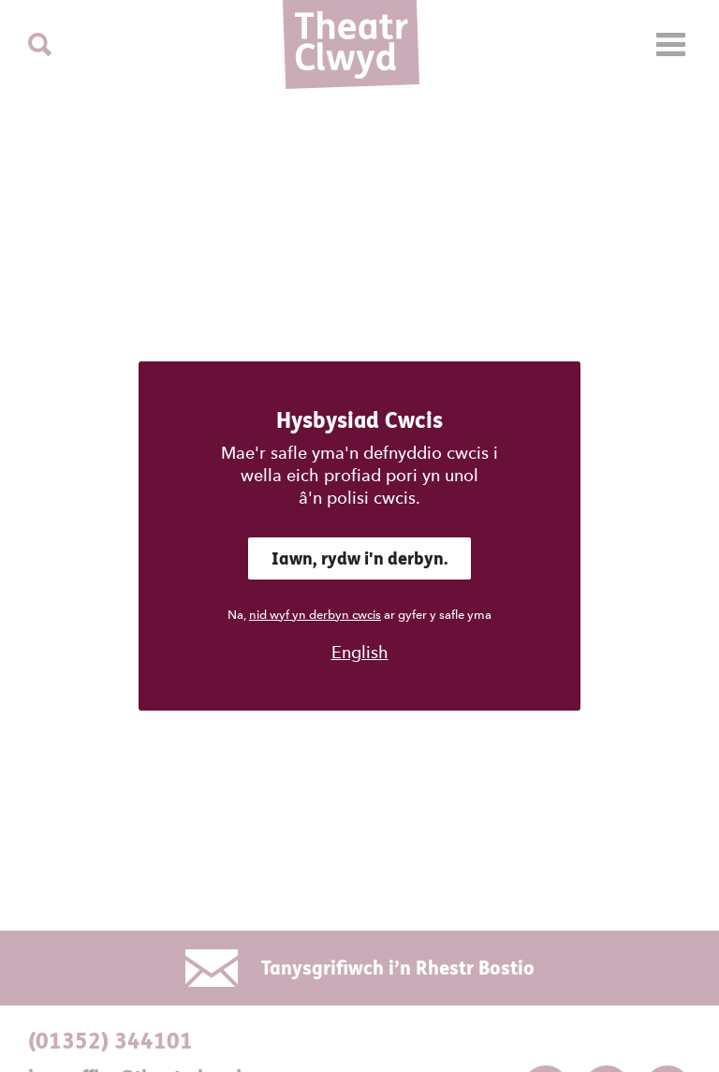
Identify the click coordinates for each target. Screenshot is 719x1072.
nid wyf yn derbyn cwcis (315, 615)
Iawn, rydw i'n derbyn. (359, 558)
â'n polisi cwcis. (359, 497)
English (360, 652)
